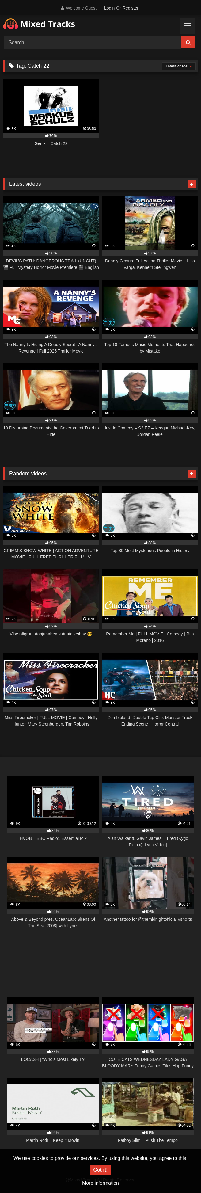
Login (109, 8)
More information (100, 1183)
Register (130, 8)
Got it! (100, 1169)
